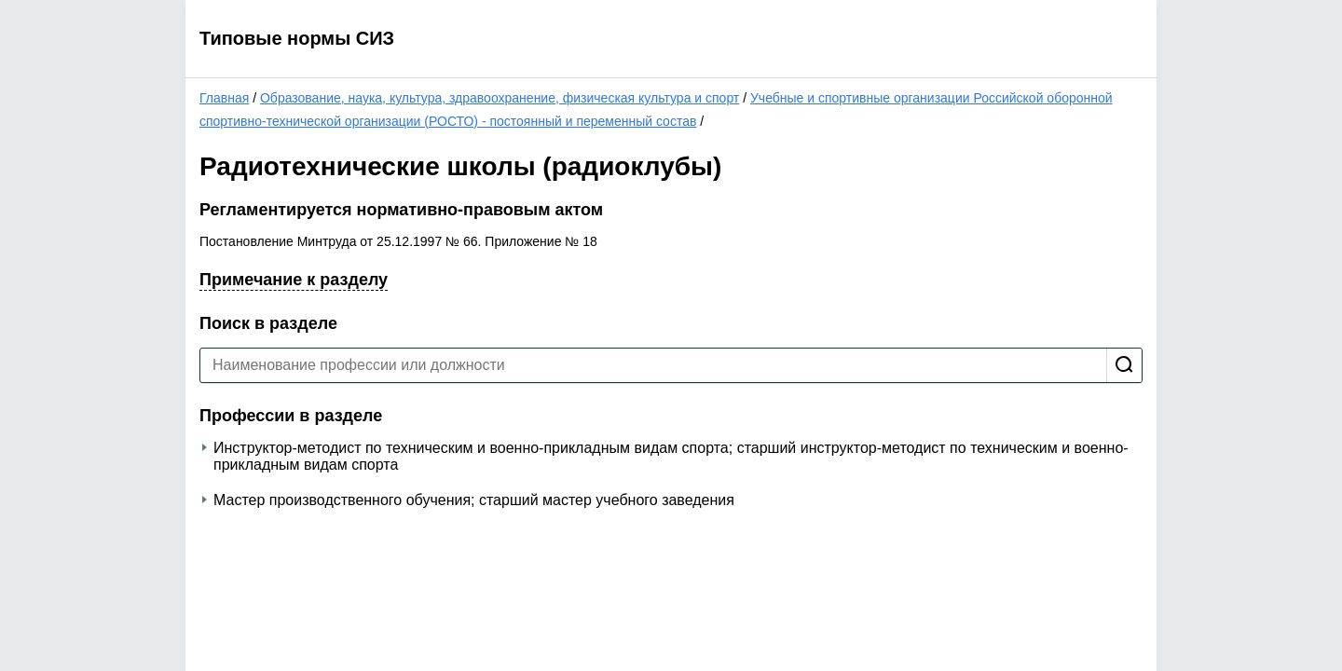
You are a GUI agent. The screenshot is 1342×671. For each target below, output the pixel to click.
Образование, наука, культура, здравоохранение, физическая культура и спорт (499, 97)
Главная (224, 97)
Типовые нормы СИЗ (296, 38)
